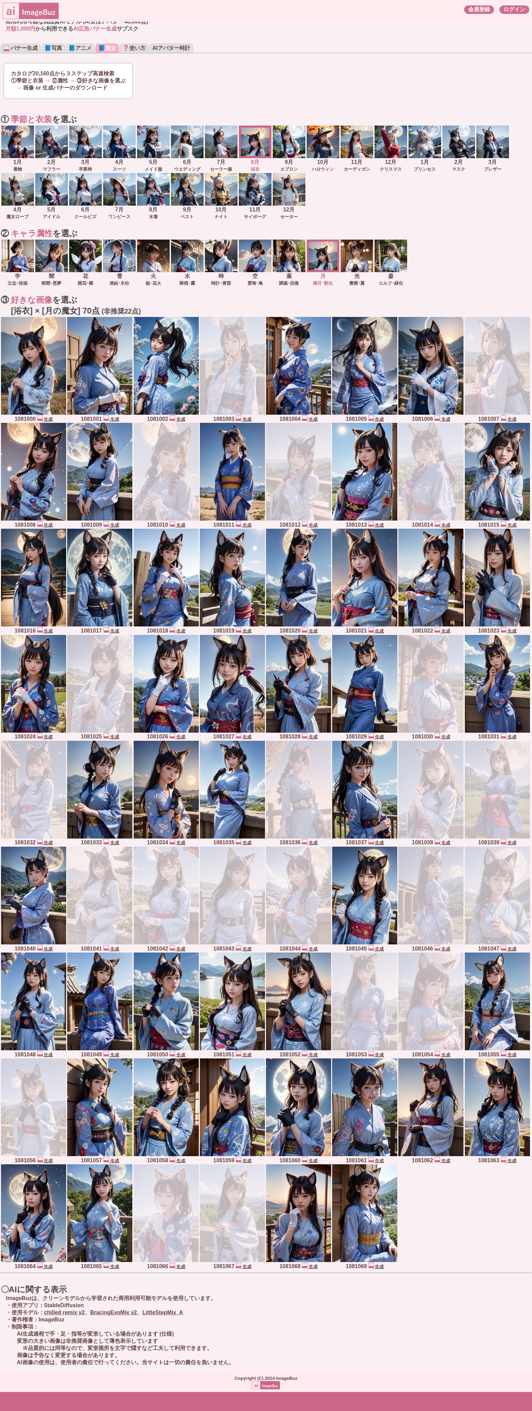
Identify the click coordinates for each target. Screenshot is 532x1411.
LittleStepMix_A (162, 1312)
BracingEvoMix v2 (113, 1312)
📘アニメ (80, 48)
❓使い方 (134, 48)
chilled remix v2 (64, 1312)
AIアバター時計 (171, 48)
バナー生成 (21, 48)
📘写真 (53, 48)
